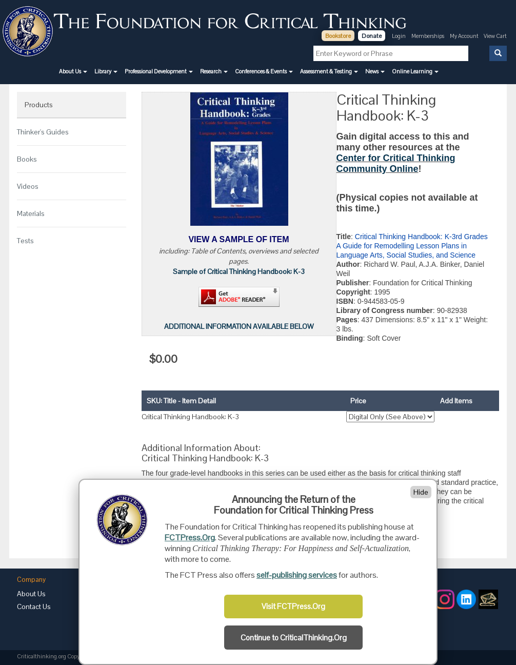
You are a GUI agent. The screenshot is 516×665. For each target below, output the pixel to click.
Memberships (427, 36)
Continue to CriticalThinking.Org (294, 638)
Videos (27, 186)
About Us (31, 593)
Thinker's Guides (43, 131)
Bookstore (338, 36)
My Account (465, 36)
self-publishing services (296, 575)
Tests (25, 240)
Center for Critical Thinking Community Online (395, 163)
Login (399, 36)
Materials (31, 213)
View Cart (495, 36)
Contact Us (34, 606)
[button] (73, 71)
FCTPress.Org (190, 537)
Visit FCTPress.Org (293, 606)
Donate (372, 36)
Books (27, 159)
